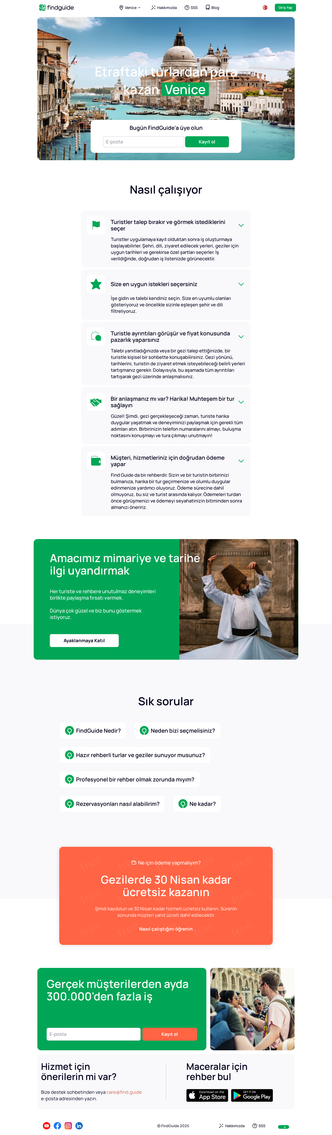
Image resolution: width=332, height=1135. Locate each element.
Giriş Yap (285, 7)
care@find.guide (124, 1092)
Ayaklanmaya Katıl (84, 640)
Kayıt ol (207, 142)
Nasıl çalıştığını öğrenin (166, 929)
